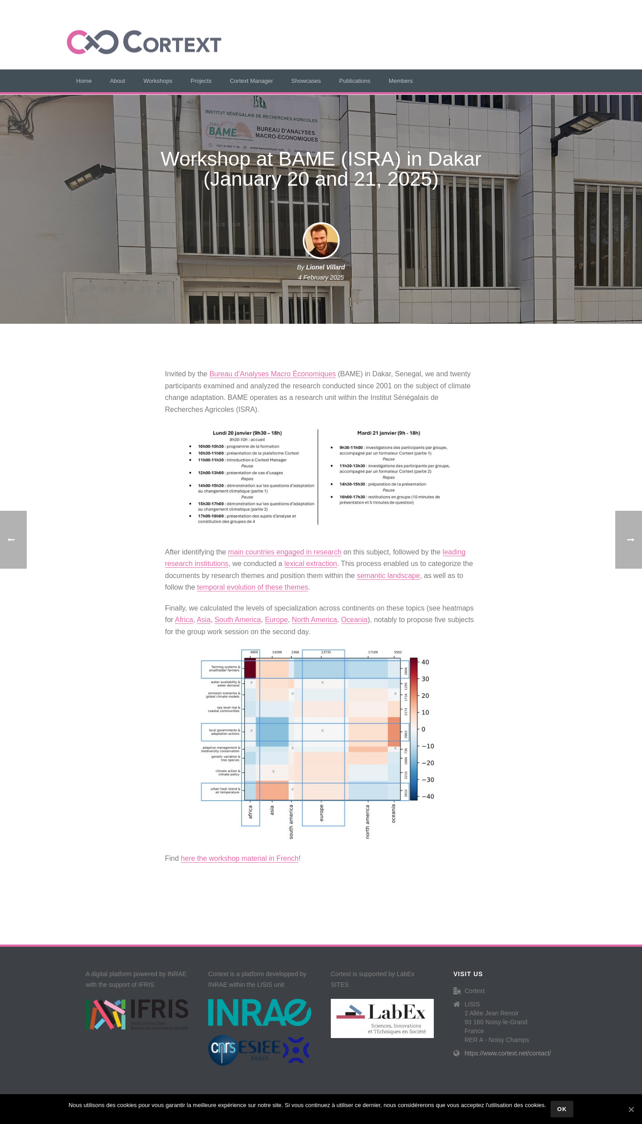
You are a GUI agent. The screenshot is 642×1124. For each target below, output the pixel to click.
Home (84, 80)
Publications (354, 80)
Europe (276, 619)
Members (401, 80)
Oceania (354, 619)
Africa (184, 619)
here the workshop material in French (240, 858)
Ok (562, 1109)
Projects (200, 80)
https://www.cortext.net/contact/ (508, 1053)
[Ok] (630, 1109)
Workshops (158, 80)
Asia (203, 619)
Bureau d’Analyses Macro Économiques (273, 374)
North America (314, 619)
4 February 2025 (321, 277)
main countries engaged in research (284, 552)
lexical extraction (310, 563)
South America (237, 619)
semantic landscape (388, 575)
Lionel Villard (325, 267)
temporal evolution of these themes (252, 587)
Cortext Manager (251, 80)
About (117, 80)
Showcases (306, 80)
